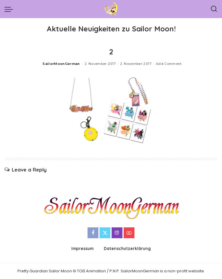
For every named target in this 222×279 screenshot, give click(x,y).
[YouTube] (129, 232)
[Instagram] (117, 232)
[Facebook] (93, 232)
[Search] (213, 9)
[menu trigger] (10, 9)
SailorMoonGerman (61, 64)
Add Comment (169, 64)
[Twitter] (105, 232)
